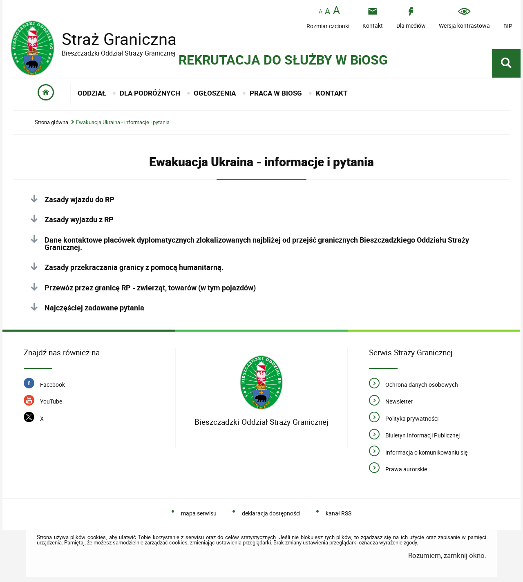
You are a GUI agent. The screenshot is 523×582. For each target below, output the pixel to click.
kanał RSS (338, 513)
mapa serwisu (199, 513)
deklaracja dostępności (271, 513)
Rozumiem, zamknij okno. (447, 555)
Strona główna (51, 122)
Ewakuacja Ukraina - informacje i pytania (123, 122)
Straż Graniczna (113, 39)
